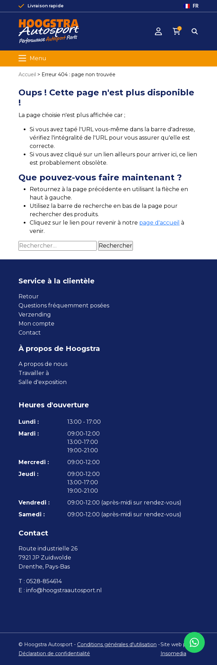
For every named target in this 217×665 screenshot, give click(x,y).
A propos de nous (42, 364)
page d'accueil (159, 222)
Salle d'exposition (42, 382)
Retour (28, 296)
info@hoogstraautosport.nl (64, 590)
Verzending (34, 314)
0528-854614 (44, 581)
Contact (29, 332)
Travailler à (33, 373)
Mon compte (36, 323)
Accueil (27, 74)
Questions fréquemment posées (63, 305)
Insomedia (173, 653)
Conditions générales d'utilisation (117, 644)
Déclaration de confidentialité (54, 653)
